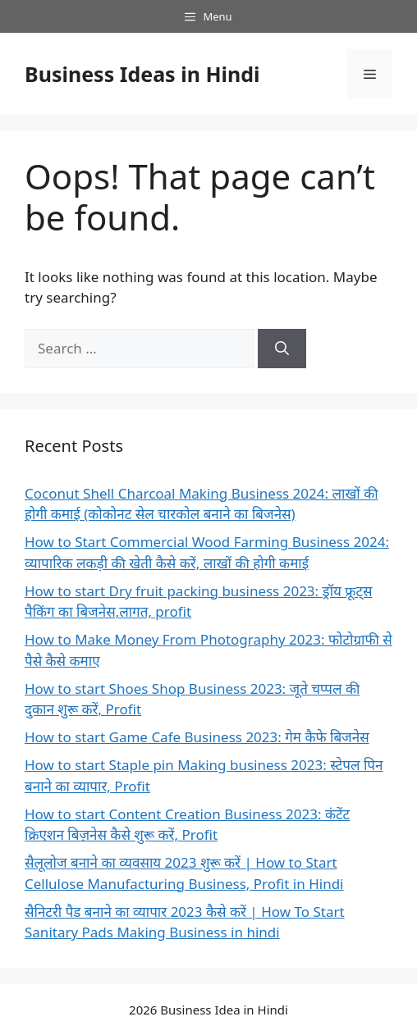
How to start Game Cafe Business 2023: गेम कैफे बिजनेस (197, 736)
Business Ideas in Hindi (142, 74)
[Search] (282, 348)
